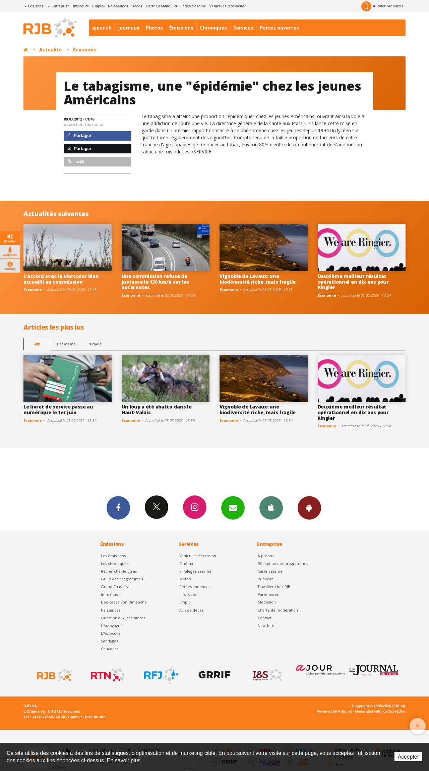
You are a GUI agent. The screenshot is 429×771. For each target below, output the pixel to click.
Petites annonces (194, 586)
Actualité (50, 49)
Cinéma (186, 563)
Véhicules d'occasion (227, 6)
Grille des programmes (122, 579)
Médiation (267, 602)
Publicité (265, 579)
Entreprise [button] (58, 6)
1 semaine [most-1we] (66, 343)
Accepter (408, 757)
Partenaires (268, 594)
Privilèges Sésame (190, 6)
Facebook (118, 507)
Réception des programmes (283, 563)
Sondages (109, 641)
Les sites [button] (34, 6)
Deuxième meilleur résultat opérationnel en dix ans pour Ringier (353, 282)
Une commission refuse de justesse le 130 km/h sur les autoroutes (155, 282)
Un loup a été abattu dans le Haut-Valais (157, 409)
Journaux (128, 28)
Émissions (181, 28)
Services (243, 28)
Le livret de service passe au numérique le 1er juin (58, 409)
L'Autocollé (111, 633)
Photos (154, 28)
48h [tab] (37, 343)
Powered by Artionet (334, 711)
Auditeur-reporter (382, 6)
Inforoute (81, 6)
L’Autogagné (112, 625)
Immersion (111, 594)
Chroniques (213, 28)
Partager (79, 135)
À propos (266, 555)
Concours (109, 648)
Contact (264, 618)
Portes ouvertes (279, 28)
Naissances (118, 6)
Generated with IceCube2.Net (380, 711)
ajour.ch (102, 28)
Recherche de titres (119, 571)
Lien (76, 161)
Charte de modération (278, 610)
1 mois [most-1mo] (95, 343)
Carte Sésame (158, 6)
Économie (85, 49)
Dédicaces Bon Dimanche (124, 602)
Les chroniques (114, 563)
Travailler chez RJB (274, 586)
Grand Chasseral (115, 586)
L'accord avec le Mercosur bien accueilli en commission (61, 279)
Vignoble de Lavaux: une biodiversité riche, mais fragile (258, 279)
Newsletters (233, 507)
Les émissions (113, 555)
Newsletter (267, 625)
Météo (185, 579)
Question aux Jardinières (123, 618)
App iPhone (271, 507)
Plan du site (95, 717)
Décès (137, 6)
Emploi (98, 6)
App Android (309, 507)
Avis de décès (191, 610)
